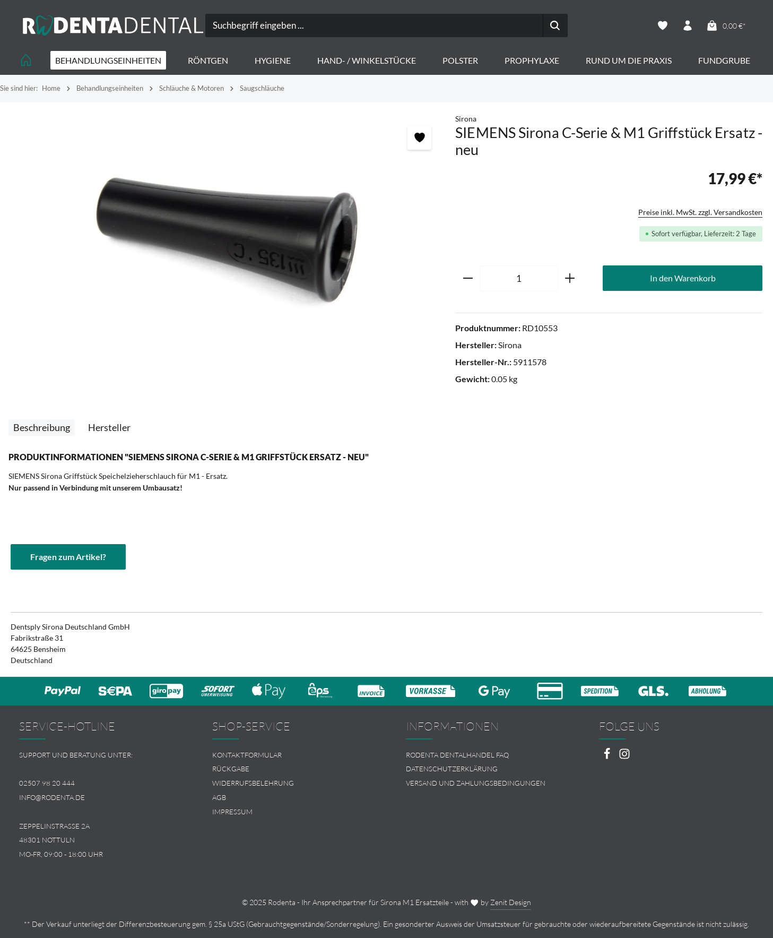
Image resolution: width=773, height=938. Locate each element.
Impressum (232, 811)
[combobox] (374, 25)
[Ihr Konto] (687, 25)
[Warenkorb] (725, 25)
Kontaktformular (247, 755)
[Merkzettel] (663, 25)
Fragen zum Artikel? (68, 557)
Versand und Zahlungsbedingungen (475, 783)
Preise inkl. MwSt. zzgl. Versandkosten (700, 212)
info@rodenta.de (52, 797)
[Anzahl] (519, 278)
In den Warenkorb (683, 278)
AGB (219, 797)
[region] (227, 235)
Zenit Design (510, 902)
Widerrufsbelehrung (253, 783)
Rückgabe (230, 768)
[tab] (41, 427)
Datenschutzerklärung (452, 768)
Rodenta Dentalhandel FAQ (457, 755)
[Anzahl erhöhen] (570, 278)
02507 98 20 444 (47, 783)
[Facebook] (607, 756)
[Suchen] (555, 25)
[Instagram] (624, 756)
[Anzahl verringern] (467, 278)
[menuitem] (289, 755)
